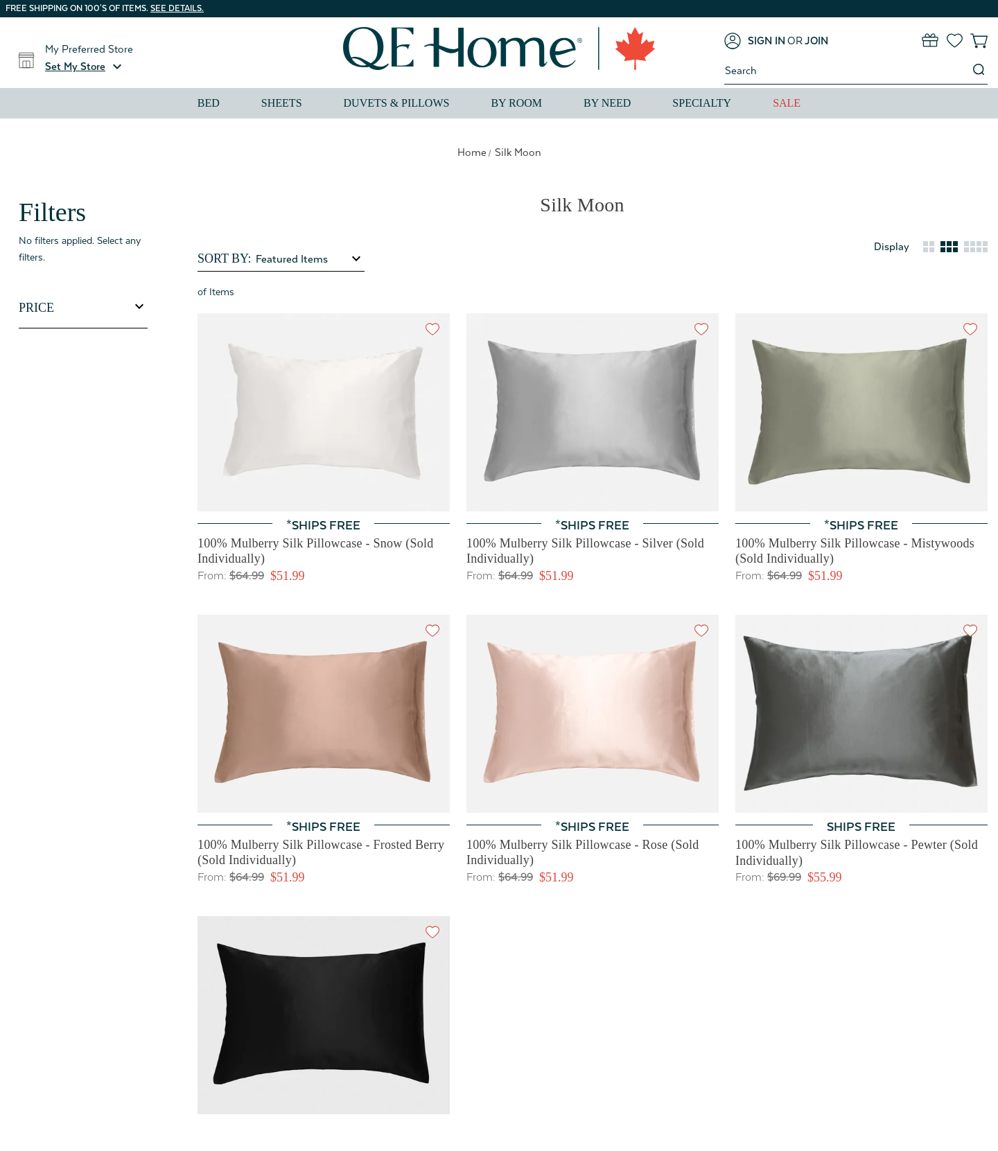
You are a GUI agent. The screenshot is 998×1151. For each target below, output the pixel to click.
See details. (177, 8)
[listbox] (309, 259)
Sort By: (224, 258)
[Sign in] (754, 41)
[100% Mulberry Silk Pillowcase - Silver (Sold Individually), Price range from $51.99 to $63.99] (592, 412)
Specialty (701, 103)
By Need (607, 103)
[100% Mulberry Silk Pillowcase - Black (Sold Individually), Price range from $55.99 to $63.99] (324, 1015)
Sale (786, 103)
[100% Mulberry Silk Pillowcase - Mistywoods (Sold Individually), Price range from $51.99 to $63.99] (861, 412)
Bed (209, 103)
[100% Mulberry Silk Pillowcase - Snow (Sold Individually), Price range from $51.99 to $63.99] (324, 412)
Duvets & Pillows (397, 103)
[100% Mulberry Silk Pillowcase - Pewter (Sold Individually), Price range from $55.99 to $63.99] (861, 714)
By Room (516, 103)
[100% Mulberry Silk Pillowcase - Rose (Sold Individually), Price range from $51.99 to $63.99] (592, 714)
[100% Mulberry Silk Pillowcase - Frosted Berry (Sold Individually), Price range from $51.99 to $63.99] (324, 714)
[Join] (816, 41)
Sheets (281, 103)
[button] (85, 67)
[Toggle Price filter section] (83, 307)
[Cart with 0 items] (979, 40)
